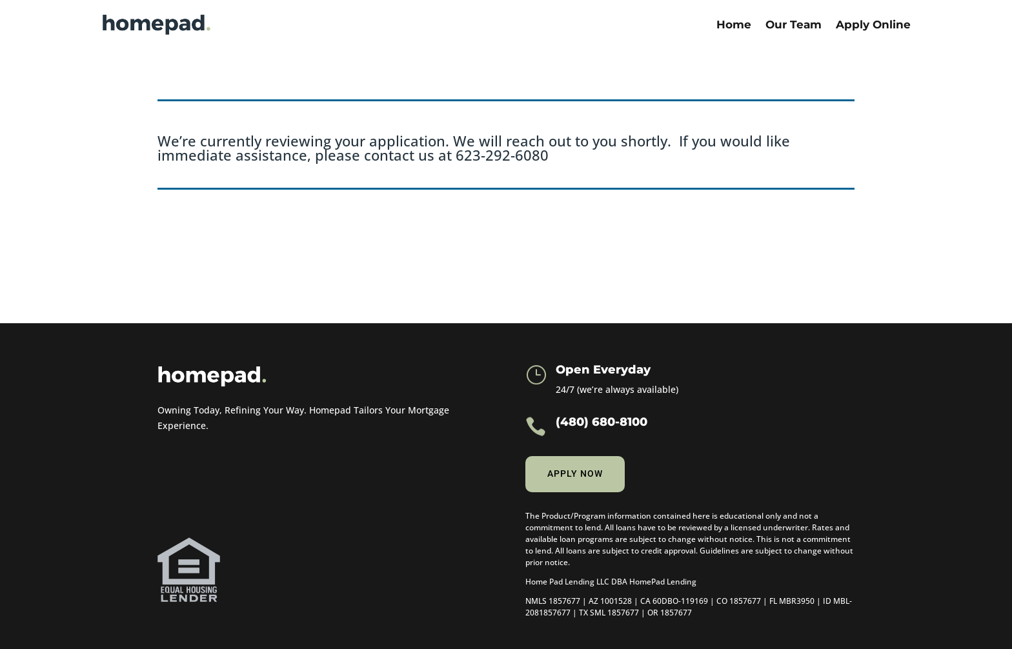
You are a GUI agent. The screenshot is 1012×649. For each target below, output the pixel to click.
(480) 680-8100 (601, 422)
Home (733, 24)
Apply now (575, 473)
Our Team (793, 24)
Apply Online (873, 24)
